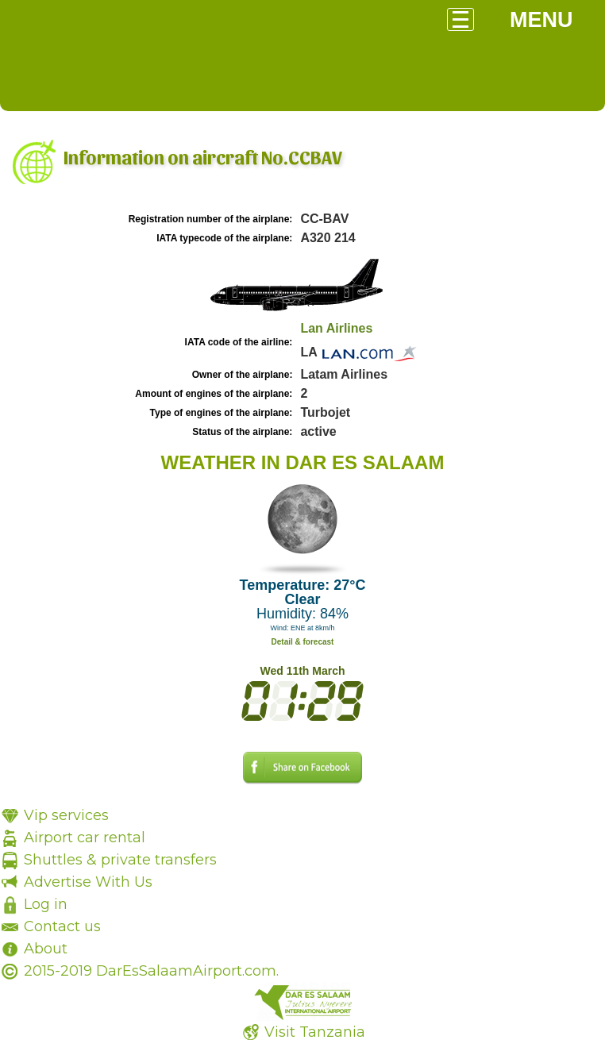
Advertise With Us (88, 882)
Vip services (66, 815)
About (45, 948)
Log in (45, 904)
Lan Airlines (336, 328)
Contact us (62, 926)
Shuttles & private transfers (120, 859)
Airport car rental (84, 837)
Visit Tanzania (314, 1032)
